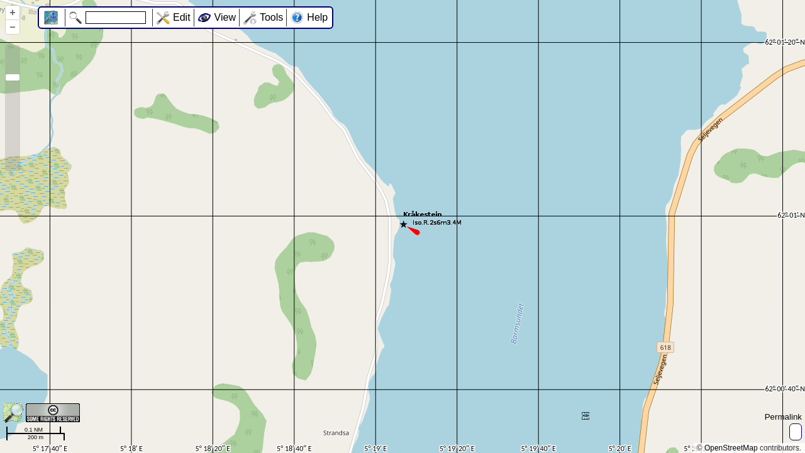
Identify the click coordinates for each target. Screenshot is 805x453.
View (225, 17)
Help (317, 17)
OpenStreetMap (731, 448)
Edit (182, 17)
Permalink (783, 417)
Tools (271, 17)
